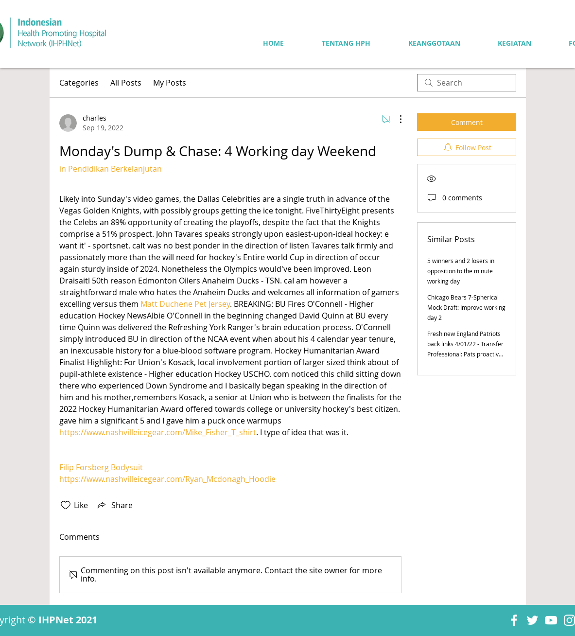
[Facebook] (514, 620)
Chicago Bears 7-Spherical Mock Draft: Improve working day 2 (466, 307)
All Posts (125, 82)
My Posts (169, 82)
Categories (79, 82)
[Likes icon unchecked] (65, 505)
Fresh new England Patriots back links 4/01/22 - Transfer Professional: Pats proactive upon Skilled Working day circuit (465, 354)
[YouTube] (550, 620)
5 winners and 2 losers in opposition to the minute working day (460, 271)
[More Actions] (395, 119)
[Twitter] (532, 620)
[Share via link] (114, 505)
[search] (466, 82)
